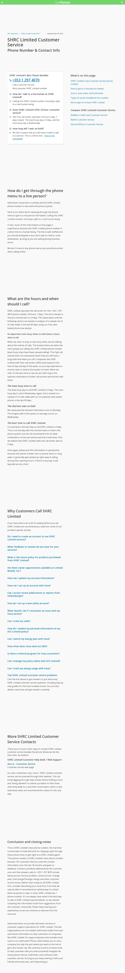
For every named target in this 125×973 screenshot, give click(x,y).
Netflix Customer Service (82, 119)
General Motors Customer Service (87, 124)
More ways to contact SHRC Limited (88, 102)
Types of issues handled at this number (89, 97)
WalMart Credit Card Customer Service (89, 115)
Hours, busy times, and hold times (87, 93)
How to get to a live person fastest (87, 88)
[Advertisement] (35, 166)
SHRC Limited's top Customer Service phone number (92, 82)
